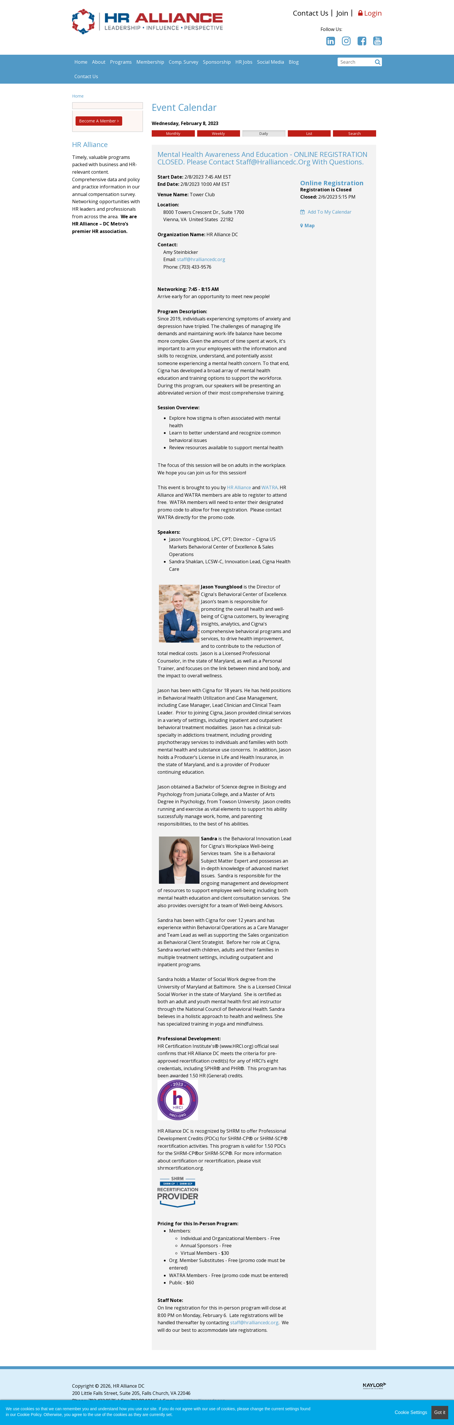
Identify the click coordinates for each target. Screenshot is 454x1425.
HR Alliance (239, 487)
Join (342, 13)
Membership (150, 62)
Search (354, 133)
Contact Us (310, 13)
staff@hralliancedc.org (201, 259)
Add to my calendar (326, 212)
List (309, 133)
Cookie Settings (411, 1412)
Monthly (173, 133)
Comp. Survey (183, 62)
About (98, 62)
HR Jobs (243, 62)
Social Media (270, 62)
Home (80, 62)
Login (370, 13)
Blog (294, 62)
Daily (263, 133)
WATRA (269, 487)
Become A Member (97, 121)
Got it (439, 1412)
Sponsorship (217, 62)
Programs (121, 62)
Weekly (218, 133)
